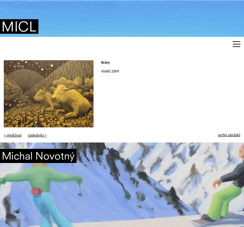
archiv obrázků (229, 135)
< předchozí (12, 135)
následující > (37, 135)
